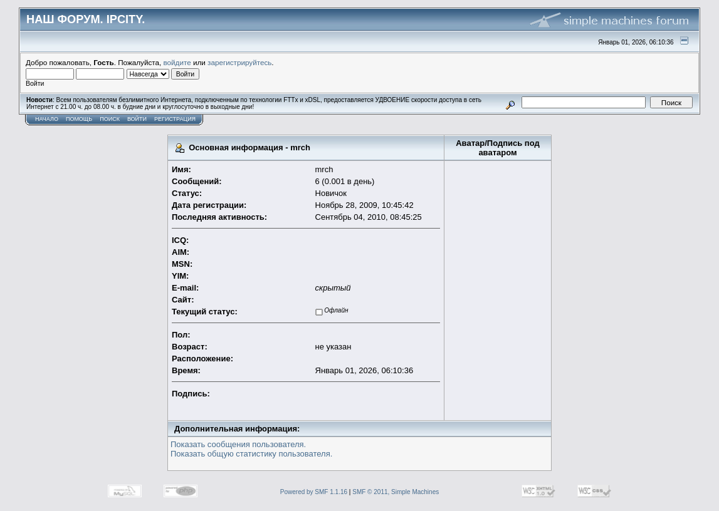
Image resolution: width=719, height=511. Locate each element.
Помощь (79, 119)
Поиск (110, 119)
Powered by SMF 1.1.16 (313, 491)
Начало (46, 119)
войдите (177, 62)
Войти (137, 119)
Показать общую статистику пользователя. (251, 453)
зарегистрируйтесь (239, 62)
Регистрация (175, 119)
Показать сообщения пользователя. (238, 444)
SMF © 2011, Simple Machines (395, 491)
